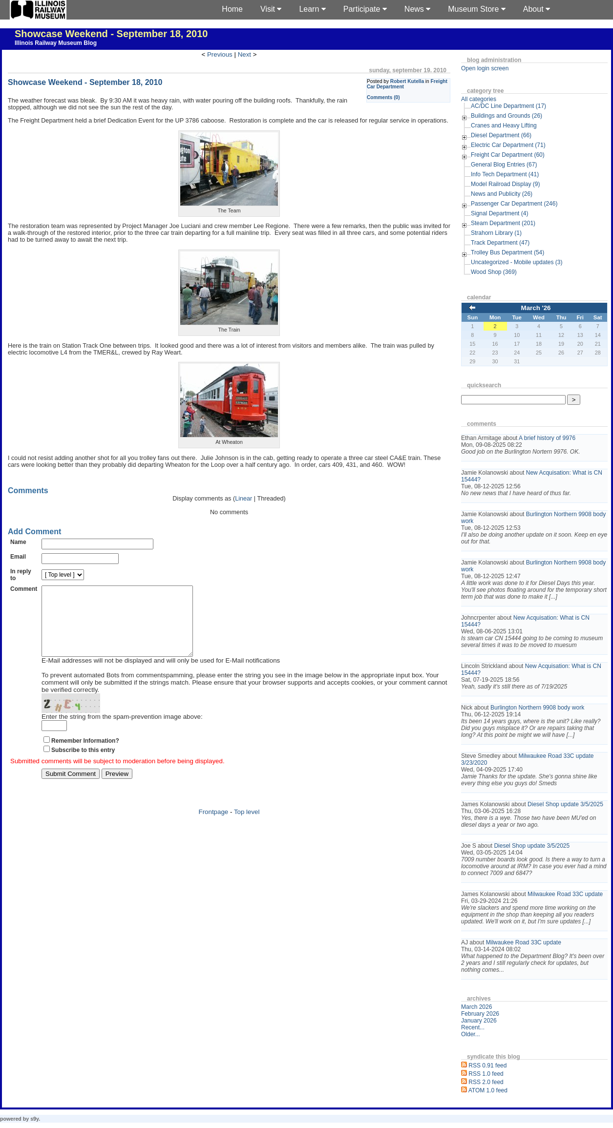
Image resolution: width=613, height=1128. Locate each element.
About (536, 9)
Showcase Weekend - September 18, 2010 (111, 33)
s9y (34, 1119)
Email (18, 556)
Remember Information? (85, 755)
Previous (220, 54)
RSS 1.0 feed (485, 1073)
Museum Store (476, 9)
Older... (470, 1034)
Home (232, 9)
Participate (365, 9)
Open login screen (484, 68)
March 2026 (476, 1006)
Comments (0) (383, 97)
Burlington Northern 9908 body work (537, 707)
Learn (312, 9)
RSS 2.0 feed (485, 1082)
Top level (247, 826)
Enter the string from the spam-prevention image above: (122, 731)
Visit (270, 9)
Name (18, 542)
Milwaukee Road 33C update (565, 894)
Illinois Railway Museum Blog (56, 43)
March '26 (536, 308)
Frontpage (214, 826)
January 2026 (479, 1020)
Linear (243, 498)
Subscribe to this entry (83, 764)
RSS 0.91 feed (487, 1065)
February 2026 (480, 1013)
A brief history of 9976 (547, 438)
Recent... (473, 1027)
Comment (23, 588)
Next (244, 54)
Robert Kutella (407, 81)
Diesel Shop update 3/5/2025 (565, 804)
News (417, 9)
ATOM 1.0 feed (487, 1090)
